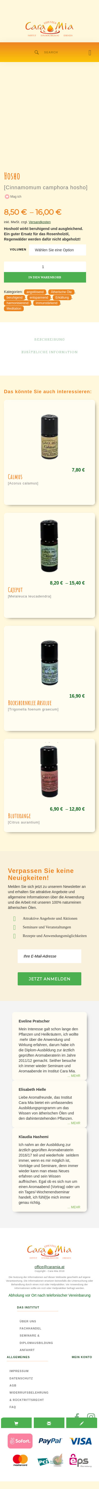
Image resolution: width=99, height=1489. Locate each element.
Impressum (19, 1371)
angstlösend (35, 292)
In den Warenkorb (45, 277)
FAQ (13, 1407)
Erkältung (62, 297)
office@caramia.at (49, 1267)
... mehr (74, 1076)
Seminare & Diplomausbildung (36, 1339)
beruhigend (14, 297)
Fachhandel (30, 1328)
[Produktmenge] (45, 267)
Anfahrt (27, 1350)
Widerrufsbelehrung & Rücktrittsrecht (29, 1396)
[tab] (16, 1423)
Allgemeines (18, 1357)
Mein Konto (82, 1357)
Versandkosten (40, 222)
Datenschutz (21, 1378)
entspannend (39, 297)
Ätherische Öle (61, 292)
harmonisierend (18, 303)
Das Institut (28, 1307)
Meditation (14, 308)
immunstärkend (47, 303)
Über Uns (28, 1321)
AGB (13, 1385)
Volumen (18, 249)
